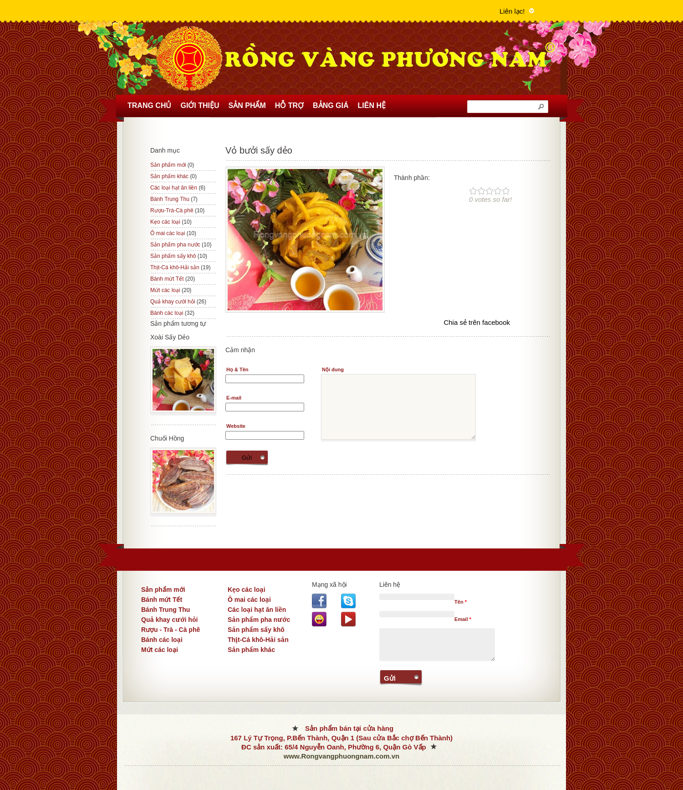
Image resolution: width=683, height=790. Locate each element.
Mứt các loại (170, 290)
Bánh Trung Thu (165, 609)
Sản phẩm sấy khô (256, 629)
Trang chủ (149, 105)
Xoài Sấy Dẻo (169, 337)
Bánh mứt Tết (161, 599)
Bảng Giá (330, 105)
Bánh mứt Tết (172, 279)
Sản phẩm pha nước (259, 619)
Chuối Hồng (167, 438)
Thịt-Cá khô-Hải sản (258, 639)
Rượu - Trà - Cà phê (170, 629)
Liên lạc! (512, 11)
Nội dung (333, 369)
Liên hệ (372, 105)
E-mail (233, 397)
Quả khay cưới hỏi (169, 619)
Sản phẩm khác (173, 176)
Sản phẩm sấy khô (178, 256)
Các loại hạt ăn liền (257, 609)
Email (462, 619)
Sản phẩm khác (251, 649)
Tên (460, 602)
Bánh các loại (172, 313)
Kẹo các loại (171, 222)
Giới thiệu (199, 105)
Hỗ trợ (289, 105)
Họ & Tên (237, 369)
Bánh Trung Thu (174, 199)
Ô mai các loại (173, 233)
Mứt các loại (159, 649)
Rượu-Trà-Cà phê (177, 210)
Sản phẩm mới (172, 165)
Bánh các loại (162, 639)
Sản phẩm (247, 105)
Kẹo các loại (246, 589)
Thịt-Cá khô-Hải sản (180, 267)
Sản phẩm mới (163, 589)
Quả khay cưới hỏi (178, 301)
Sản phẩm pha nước (180, 244)
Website (235, 426)
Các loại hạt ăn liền (177, 188)
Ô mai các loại (249, 599)
